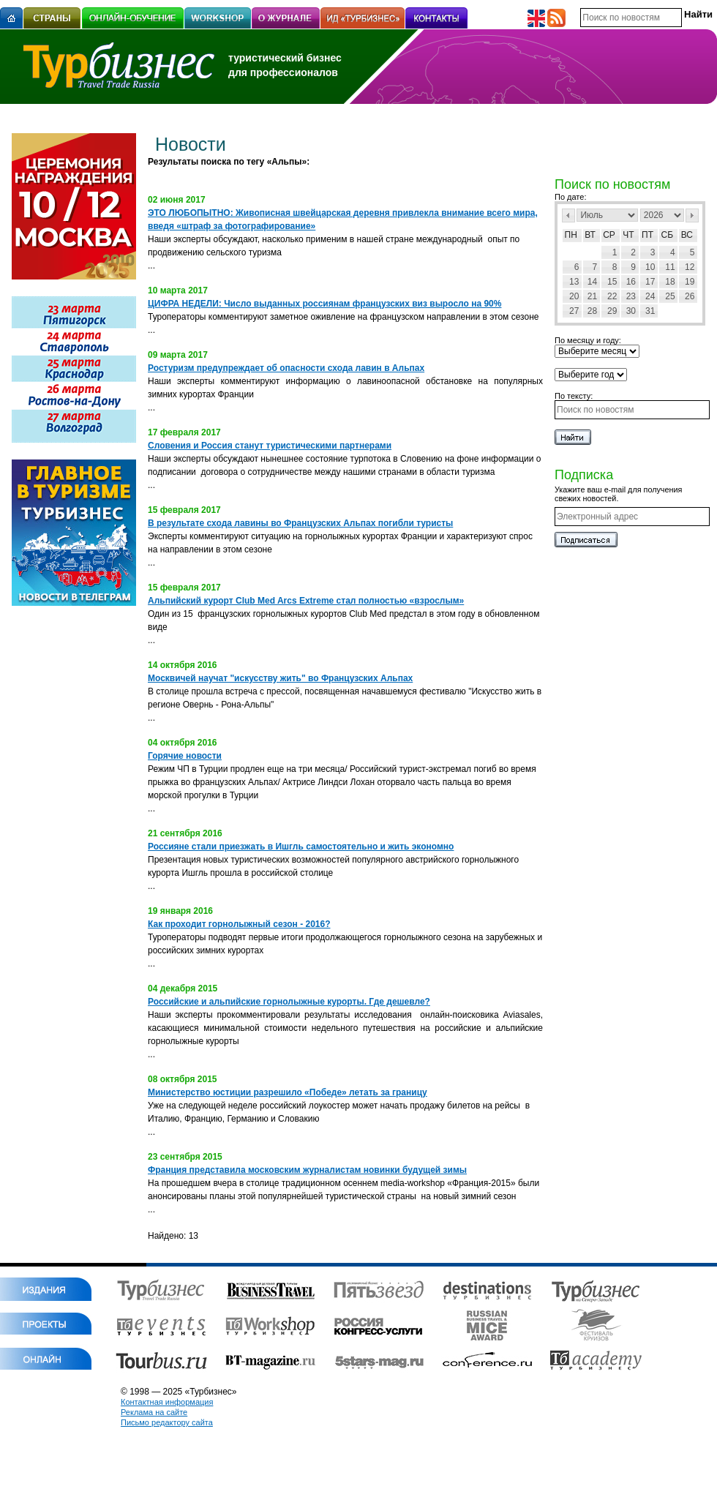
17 (650, 282)
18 (670, 282)
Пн (571, 235)
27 (574, 311)
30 (631, 311)
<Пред (568, 215)
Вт (590, 235)
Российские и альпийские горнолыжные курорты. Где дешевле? (289, 1002)
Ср (609, 235)
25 (670, 296)
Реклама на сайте (154, 1412)
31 (650, 311)
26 (689, 296)
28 (592, 311)
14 (592, 282)
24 (650, 296)
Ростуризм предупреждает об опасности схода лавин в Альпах (286, 368)
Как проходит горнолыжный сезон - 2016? (239, 924)
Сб (667, 235)
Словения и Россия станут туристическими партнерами (269, 445)
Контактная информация (167, 1401)
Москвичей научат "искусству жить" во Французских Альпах (280, 678)
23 (631, 296)
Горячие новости (185, 756)
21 (592, 296)
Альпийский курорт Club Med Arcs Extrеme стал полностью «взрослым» (306, 601)
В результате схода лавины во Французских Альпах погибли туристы (300, 523)
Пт (647, 235)
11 (670, 267)
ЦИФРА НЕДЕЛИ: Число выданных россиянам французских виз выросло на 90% (324, 304)
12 (689, 267)
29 (612, 311)
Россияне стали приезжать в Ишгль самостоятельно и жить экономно (301, 846)
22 (612, 296)
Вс (687, 235)
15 (612, 282)
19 (689, 282)
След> (692, 215)
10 (650, 267)
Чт (628, 235)
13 (574, 282)
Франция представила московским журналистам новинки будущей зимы (307, 1170)
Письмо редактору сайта (167, 1422)
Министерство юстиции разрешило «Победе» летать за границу (287, 1092)
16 (631, 282)
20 (574, 296)
